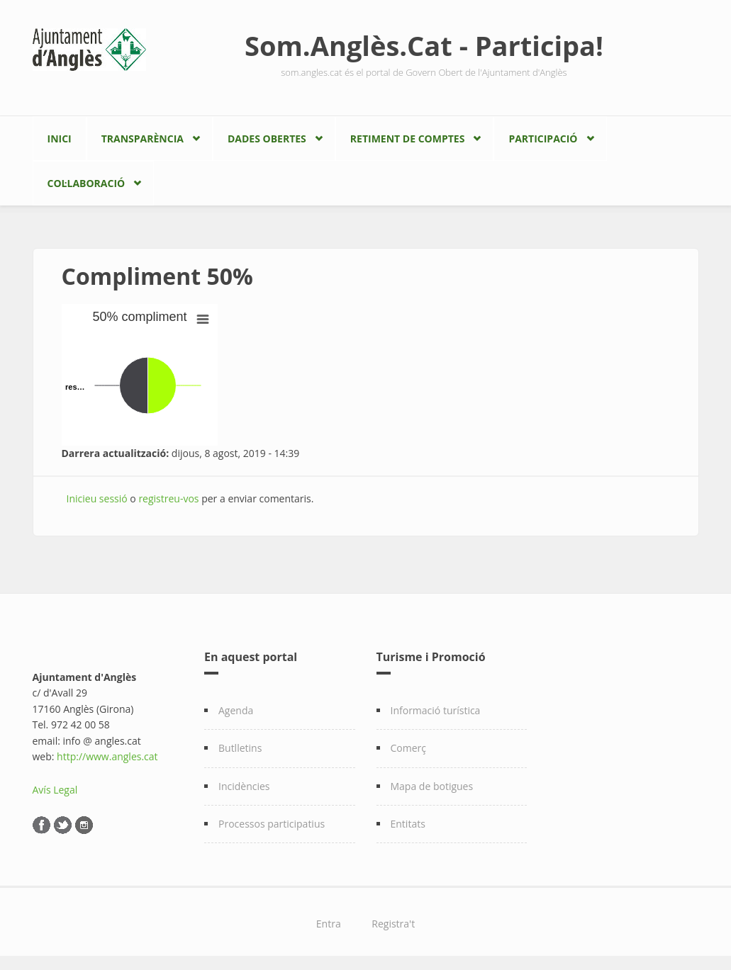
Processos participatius (271, 823)
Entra (328, 923)
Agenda (235, 710)
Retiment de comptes (407, 138)
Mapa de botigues (432, 786)
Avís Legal (55, 789)
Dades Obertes (267, 138)
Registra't (393, 923)
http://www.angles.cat (107, 756)
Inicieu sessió (97, 498)
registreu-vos (168, 498)
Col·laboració (86, 183)
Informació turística (436, 710)
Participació (542, 138)
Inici (60, 138)
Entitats (408, 823)
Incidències (244, 786)
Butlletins (240, 748)
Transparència (142, 138)
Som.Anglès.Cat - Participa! (424, 45)
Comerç (409, 748)
